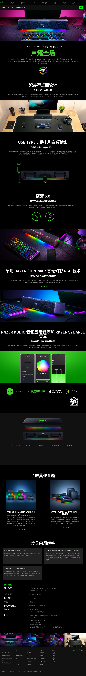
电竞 (16, 661)
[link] (1, 2)
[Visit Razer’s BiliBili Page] (53, 661)
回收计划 (29, 664)
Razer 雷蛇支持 (72, 558)
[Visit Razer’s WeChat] (53, 656)
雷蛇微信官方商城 (6, 655)
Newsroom (42, 658)
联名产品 (17, 664)
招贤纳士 (42, 655)
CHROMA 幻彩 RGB (19, 655)
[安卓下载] (74, 391)
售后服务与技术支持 (31, 658)
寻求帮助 (29, 652)
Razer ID (29, 655)
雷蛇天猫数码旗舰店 (6, 663)
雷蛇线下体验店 (5, 652)
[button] (84, 2)
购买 (81, 7)
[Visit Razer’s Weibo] (53, 653)
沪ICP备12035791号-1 (28, 671)
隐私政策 (42, 671)
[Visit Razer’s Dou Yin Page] (53, 658)
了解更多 (43, 286)
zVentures (42, 661)
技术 (16, 652)
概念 (16, 658)
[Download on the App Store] (55, 391)
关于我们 (42, 652)
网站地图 (35, 671)
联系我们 (42, 664)
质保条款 (29, 661)
